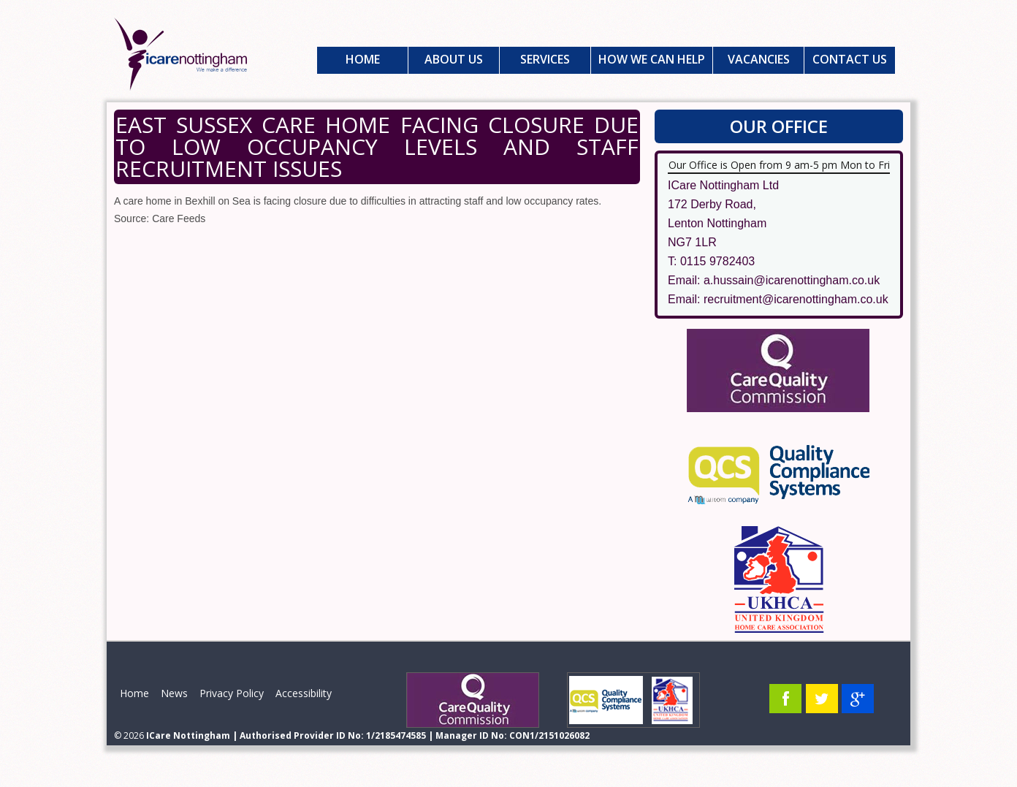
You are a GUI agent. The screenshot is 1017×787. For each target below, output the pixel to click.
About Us (453, 59)
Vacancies (759, 59)
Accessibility (303, 693)
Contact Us (849, 59)
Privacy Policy (231, 693)
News (174, 693)
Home (363, 59)
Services (545, 59)
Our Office (779, 126)
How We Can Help (651, 59)
